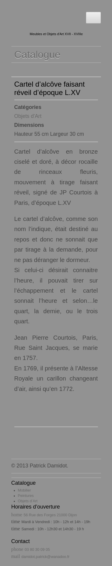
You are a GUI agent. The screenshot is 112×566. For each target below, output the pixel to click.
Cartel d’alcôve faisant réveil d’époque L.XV (49, 88)
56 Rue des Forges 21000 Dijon (50, 515)
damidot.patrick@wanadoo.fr (46, 557)
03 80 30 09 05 (37, 550)
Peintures (26, 496)
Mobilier (24, 490)
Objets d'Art (28, 116)
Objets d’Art (28, 501)
